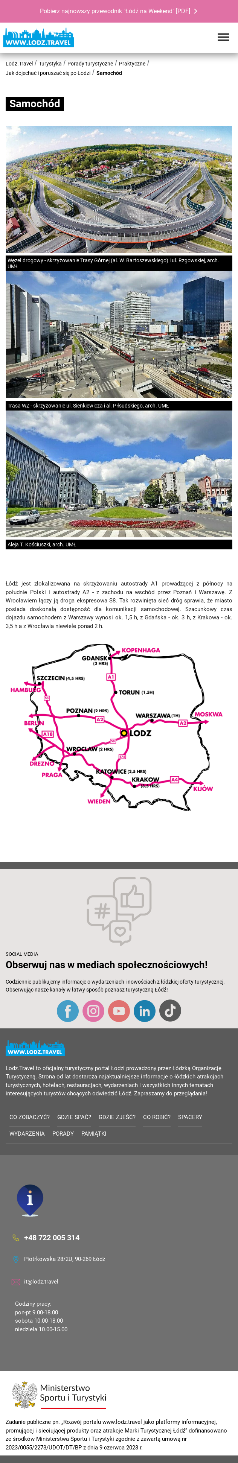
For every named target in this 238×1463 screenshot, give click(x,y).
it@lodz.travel (41, 1281)
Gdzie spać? (74, 1117)
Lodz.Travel (19, 64)
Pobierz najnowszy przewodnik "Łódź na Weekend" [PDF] (115, 11)
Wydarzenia (27, 1133)
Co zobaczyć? (29, 1117)
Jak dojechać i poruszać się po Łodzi (48, 73)
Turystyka (50, 64)
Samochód (109, 73)
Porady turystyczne (90, 64)
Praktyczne (132, 64)
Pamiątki (93, 1133)
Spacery (190, 1117)
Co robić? (157, 1117)
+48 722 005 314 (51, 1237)
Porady (63, 1133)
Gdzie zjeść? (117, 1117)
